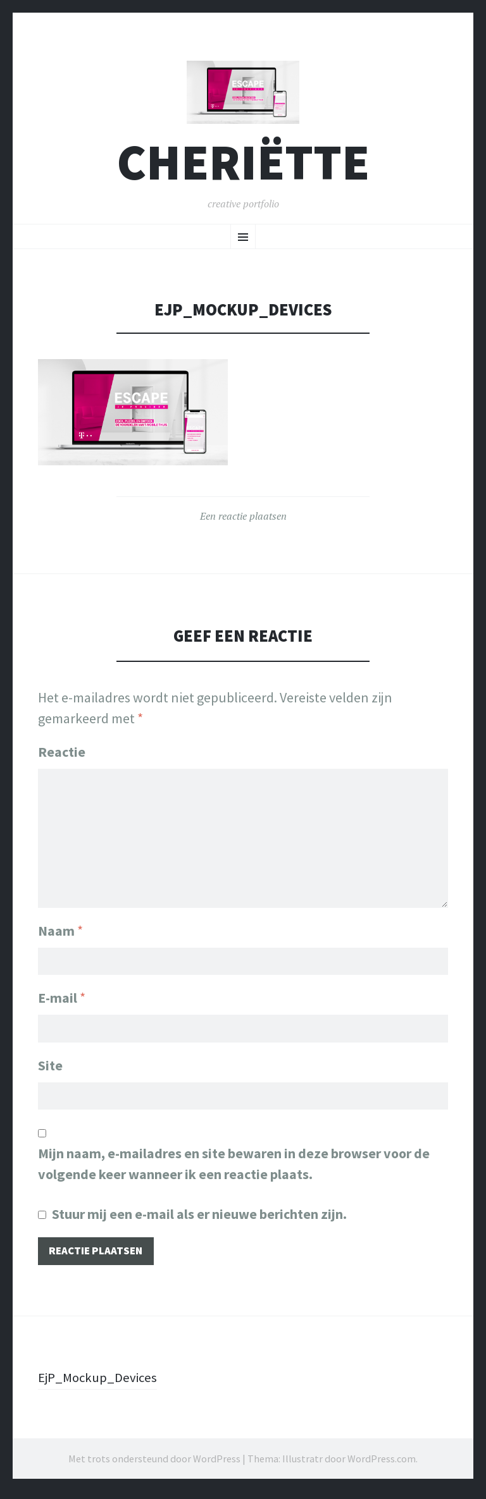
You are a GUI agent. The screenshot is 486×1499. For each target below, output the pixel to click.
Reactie (61, 756)
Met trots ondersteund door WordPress (154, 1466)
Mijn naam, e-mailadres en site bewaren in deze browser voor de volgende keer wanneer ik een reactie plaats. (234, 1170)
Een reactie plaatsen (243, 521)
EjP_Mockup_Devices (100, 1384)
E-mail (61, 1001)
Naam (60, 932)
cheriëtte (243, 166)
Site (50, 1070)
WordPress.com (381, 1466)
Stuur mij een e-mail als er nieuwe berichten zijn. (199, 1220)
